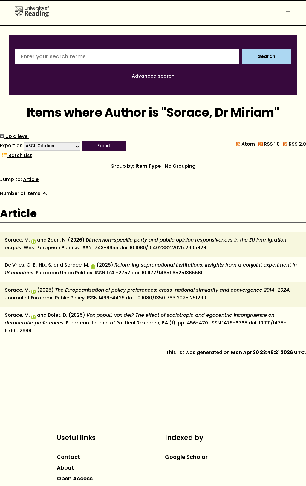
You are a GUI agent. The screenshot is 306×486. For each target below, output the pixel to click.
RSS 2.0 (293, 144)
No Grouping (180, 166)
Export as (11, 146)
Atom (244, 144)
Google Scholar (186, 457)
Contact (68, 457)
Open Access (75, 479)
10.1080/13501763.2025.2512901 (172, 298)
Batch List (16, 156)
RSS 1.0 (268, 144)
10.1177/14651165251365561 (172, 273)
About (65, 468)
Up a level (14, 137)
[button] (103, 146)
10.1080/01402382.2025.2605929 (168, 248)
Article (31, 180)
